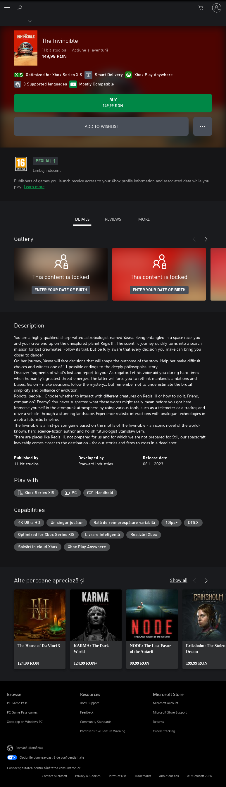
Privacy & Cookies (88, 776)
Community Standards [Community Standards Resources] (95, 721)
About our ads (169, 776)
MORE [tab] (144, 219)
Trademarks (142, 776)
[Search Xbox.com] (20, 7)
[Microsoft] (113, 4)
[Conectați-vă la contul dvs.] (217, 8)
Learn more (34, 186)
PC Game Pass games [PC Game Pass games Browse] (22, 712)
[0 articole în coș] (203, 8)
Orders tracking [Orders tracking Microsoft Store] (164, 731)
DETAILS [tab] (82, 219)
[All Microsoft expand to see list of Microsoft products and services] (7, 8)
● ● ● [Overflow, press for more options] (203, 126)
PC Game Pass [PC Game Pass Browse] (17, 703)
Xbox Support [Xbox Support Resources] (89, 703)
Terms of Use (117, 776)
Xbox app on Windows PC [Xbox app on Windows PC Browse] (25, 721)
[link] (39, 629)
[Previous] (194, 239)
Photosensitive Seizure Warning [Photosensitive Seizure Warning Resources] (102, 731)
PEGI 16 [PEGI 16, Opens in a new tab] (45, 161)
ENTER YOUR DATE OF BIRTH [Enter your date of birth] (60, 290)
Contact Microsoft (54, 776)
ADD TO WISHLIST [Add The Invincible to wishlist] (101, 126)
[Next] (206, 239)
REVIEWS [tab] (113, 219)
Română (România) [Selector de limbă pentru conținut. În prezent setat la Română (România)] (29, 748)
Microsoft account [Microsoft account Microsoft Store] (165, 703)
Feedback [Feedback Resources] (86, 712)
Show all (178, 580)
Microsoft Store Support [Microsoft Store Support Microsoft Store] (170, 712)
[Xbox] (15, 21)
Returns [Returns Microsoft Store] (158, 721)
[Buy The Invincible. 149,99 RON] (113, 103)
